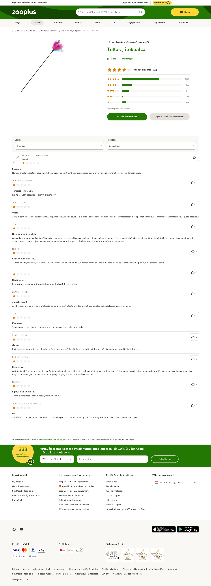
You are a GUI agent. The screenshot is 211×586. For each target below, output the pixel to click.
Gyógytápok (134, 22)
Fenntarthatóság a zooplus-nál (27, 495)
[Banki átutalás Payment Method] (19, 556)
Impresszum (59, 569)
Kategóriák (17, 500)
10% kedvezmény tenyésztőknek (74, 509)
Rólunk (15, 569)
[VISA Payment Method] (16, 551)
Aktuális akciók (113, 486)
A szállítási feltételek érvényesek (51, 439)
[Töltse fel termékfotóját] (120, 59)
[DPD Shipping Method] (62, 551)
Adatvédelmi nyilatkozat (86, 573)
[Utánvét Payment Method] (33, 556)
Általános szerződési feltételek (83, 569)
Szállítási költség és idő (23, 490)
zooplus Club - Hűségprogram (73, 481)
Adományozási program (70, 500)
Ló (114, 22)
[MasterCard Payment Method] (24, 551)
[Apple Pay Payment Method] (41, 551)
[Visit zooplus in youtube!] (21, 529)
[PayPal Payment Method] (33, 551)
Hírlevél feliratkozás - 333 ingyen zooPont (126, 509)
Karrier (26, 569)
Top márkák (159, 22)
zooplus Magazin (113, 504)
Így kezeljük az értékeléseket (120, 108)
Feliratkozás (165, 459)
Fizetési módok (45, 573)
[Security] (112, 555)
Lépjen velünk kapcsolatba (135, 2)
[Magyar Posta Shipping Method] (79, 551)
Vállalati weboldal (41, 569)
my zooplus (17, 481)
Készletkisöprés (113, 495)
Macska (37, 22)
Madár (78, 22)
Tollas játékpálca (74, 31)
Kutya (17, 22)
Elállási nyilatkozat (110, 569)
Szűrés (18, 139)
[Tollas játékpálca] (41, 66)
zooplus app (111, 481)
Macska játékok (32, 31)
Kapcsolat (172, 569)
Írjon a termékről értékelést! (169, 116)
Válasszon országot (163, 475)
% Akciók (183, 22)
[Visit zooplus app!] (164, 531)
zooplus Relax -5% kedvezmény (74, 490)
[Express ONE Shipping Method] (71, 551)
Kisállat (58, 22)
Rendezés (111, 139)
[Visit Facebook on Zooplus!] (14, 529)
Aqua (97, 22)
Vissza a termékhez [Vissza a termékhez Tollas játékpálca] (127, 116)
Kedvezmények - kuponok (71, 495)
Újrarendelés (162, 3)
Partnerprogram (63, 573)
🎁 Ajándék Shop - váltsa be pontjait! (76, 486)
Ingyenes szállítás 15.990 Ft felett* (29, 2)
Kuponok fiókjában (114, 490)
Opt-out (105, 573)
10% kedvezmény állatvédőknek (74, 504)
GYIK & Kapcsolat (20, 486)
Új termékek (111, 500)
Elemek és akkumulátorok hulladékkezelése (143, 569)
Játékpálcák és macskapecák (52, 31)
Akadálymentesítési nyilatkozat (127, 573)
